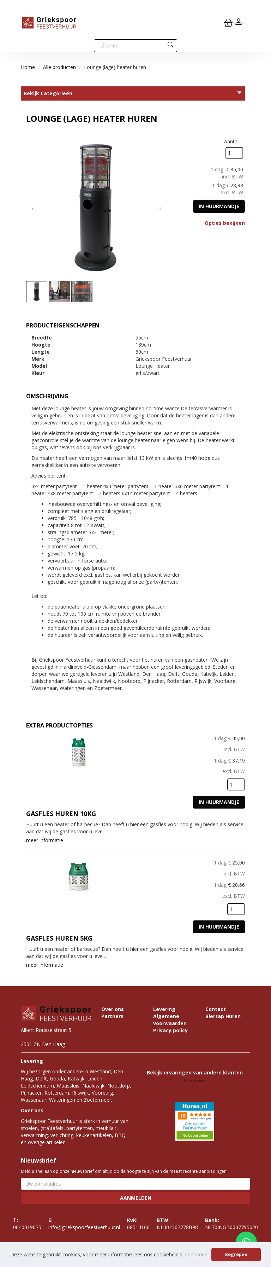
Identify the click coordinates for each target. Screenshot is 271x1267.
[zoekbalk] (129, 45)
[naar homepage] (49, 22)
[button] (33, 209)
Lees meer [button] (197, 1254)
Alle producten (59, 67)
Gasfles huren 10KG (61, 813)
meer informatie (44, 840)
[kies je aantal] (236, 784)
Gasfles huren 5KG (59, 938)
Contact (215, 1009)
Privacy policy (170, 1030)
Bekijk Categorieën (133, 93)
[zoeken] (170, 45)
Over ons (112, 1009)
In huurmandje (219, 206)
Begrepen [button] (236, 1254)
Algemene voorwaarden (170, 1020)
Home (28, 67)
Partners (112, 1016)
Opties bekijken (225, 222)
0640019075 (27, 1224)
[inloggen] (238, 22)
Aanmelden (135, 1197)
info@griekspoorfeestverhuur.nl (84, 1224)
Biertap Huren (223, 1016)
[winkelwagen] (228, 22)
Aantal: (232, 141)
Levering (164, 1009)
